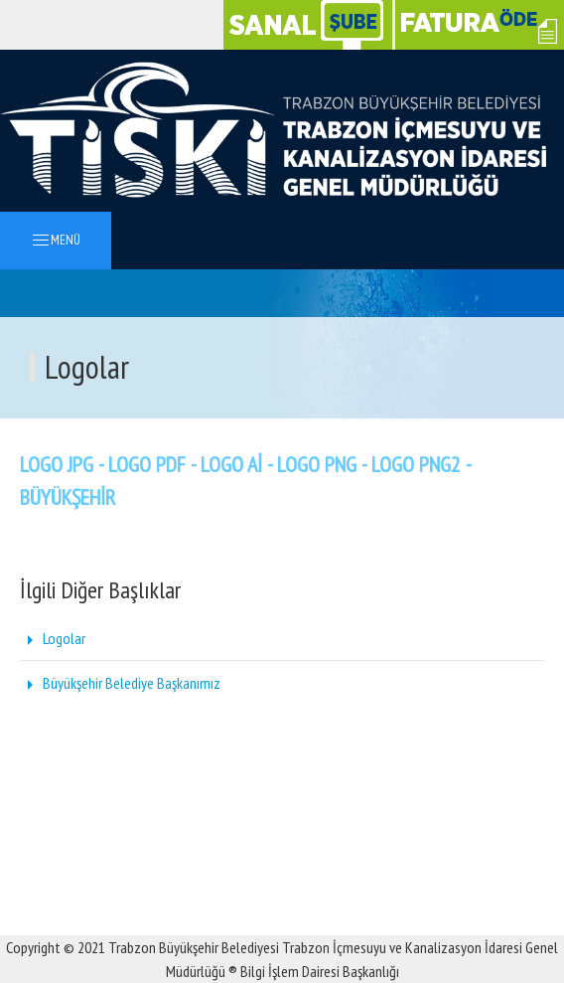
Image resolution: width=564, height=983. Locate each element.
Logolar (52, 638)
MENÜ (55, 241)
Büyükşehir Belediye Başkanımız (120, 683)
